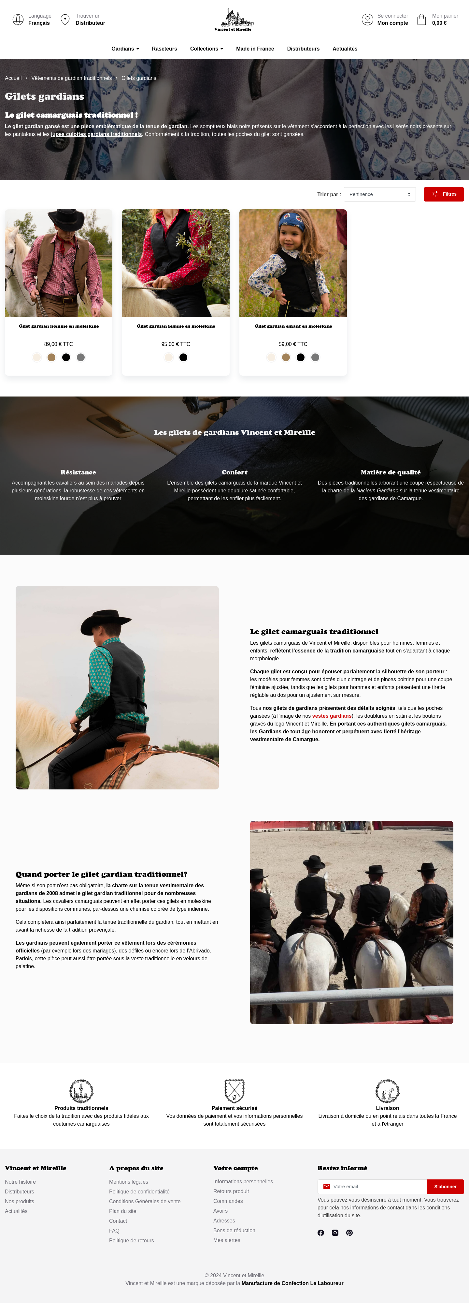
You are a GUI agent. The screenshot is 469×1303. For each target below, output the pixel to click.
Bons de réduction (234, 1230)
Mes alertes (226, 1240)
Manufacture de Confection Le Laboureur (293, 1283)
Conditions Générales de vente (145, 1201)
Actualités (16, 1211)
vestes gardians (332, 716)
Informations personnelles (243, 1181)
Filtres (444, 194)
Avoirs (220, 1211)
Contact (118, 1221)
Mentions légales (128, 1182)
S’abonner (445, 1186)
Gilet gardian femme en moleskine (176, 326)
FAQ (114, 1231)
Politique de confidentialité (139, 1191)
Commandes (228, 1201)
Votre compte (235, 1168)
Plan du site (122, 1211)
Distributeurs (19, 1191)
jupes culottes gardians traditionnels (96, 134)
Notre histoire (20, 1182)
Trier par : (329, 194)
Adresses (224, 1220)
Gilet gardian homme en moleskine (59, 326)
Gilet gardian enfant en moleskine (293, 326)
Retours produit (231, 1191)
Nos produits (19, 1201)
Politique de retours (131, 1240)
